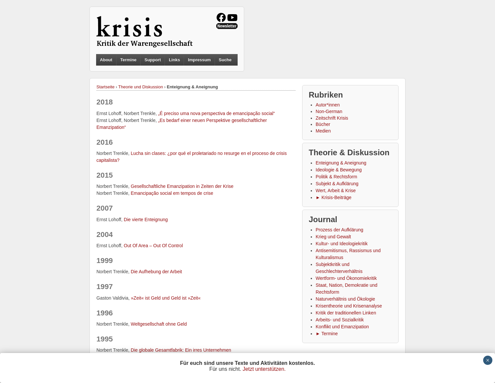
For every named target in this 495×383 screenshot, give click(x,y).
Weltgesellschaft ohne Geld (159, 324)
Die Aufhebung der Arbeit (156, 271)
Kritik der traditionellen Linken (346, 312)
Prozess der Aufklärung (339, 229)
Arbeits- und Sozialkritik (340, 319)
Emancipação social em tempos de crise (172, 193)
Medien (323, 130)
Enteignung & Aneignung (341, 162)
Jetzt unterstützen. (264, 369)
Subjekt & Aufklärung (337, 183)
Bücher (323, 124)
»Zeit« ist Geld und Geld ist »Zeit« (166, 298)
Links (174, 59)
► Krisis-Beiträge (334, 197)
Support (152, 59)
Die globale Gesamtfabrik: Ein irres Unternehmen (181, 350)
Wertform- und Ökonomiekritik (346, 278)
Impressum (199, 59)
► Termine (327, 333)
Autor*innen (328, 104)
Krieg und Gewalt (333, 236)
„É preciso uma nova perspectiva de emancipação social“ (216, 113)
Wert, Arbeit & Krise (336, 190)
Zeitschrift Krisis (332, 118)
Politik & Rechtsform (336, 176)
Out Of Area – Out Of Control (153, 245)
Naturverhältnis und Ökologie (345, 299)
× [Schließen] (487, 360)
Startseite (105, 86)
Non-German (329, 111)
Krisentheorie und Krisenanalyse (349, 306)
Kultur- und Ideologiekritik (342, 243)
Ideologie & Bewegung (339, 169)
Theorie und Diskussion (140, 86)
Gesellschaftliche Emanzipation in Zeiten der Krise (182, 186)
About (106, 59)
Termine (128, 59)
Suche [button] (225, 60)
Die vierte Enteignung (146, 219)
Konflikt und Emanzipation (342, 326)
